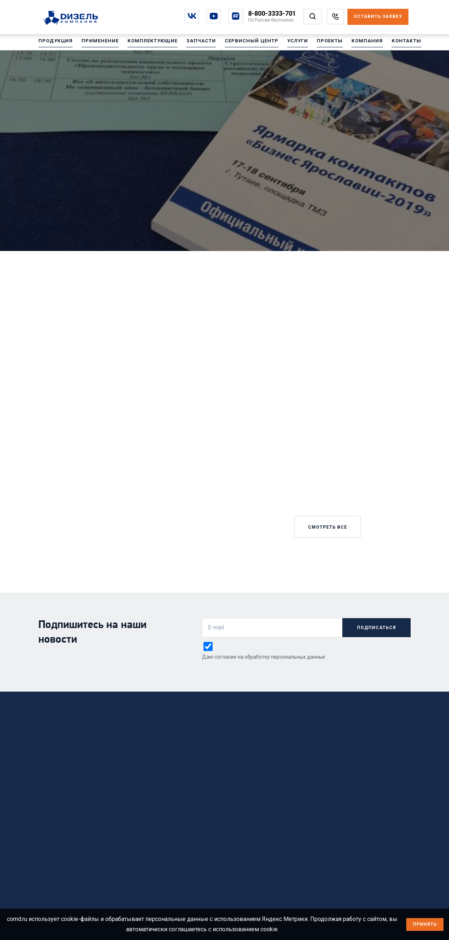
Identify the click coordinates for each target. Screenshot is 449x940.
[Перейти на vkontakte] (191, 16)
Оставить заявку (378, 16)
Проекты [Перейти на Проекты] (316, 43)
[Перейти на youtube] (213, 16)
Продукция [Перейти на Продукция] (54, 43)
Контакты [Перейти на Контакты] (389, 43)
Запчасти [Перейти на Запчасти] (193, 43)
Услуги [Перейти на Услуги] (285, 43)
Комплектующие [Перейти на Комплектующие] (146, 43)
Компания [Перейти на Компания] (351, 43)
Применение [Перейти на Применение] (96, 43)
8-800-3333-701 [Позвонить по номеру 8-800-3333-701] (272, 13)
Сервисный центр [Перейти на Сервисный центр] (241, 43)
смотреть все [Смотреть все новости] (327, 527)
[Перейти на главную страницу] (74, 18)
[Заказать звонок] (335, 16)
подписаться (376, 627)
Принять (425, 924)
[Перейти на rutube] (235, 16)
